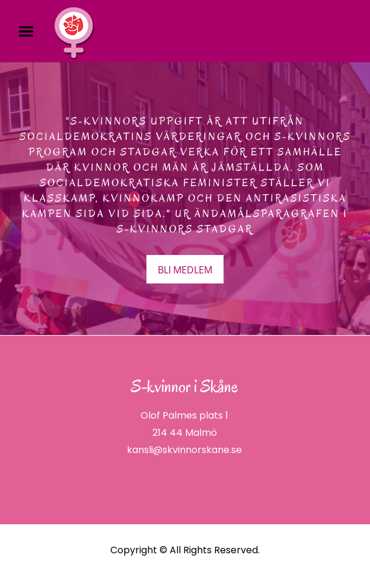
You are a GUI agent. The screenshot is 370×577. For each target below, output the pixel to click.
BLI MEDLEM (185, 269)
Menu (30, 31)
